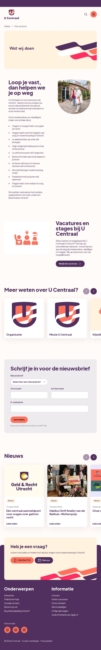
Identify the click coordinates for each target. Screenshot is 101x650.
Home (7, 26)
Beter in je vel (10, 607)
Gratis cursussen (60, 599)
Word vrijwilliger (59, 607)
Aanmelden (19, 419)
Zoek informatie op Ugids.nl (65, 614)
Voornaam (16, 388)
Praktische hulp (11, 599)
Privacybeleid (46, 641)
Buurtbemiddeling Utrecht (17, 611)
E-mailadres (17, 402)
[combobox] (29, 382)
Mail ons (44, 560)
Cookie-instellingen (30, 641)
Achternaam (57, 388)
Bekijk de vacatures (70, 263)
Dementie (9, 595)
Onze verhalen (59, 603)
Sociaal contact (12, 603)
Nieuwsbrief (17, 375)
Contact (56, 595)
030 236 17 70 (22, 560)
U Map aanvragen (60, 611)
